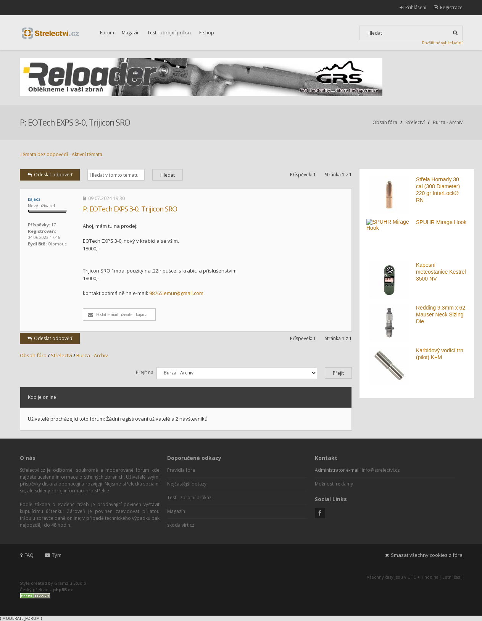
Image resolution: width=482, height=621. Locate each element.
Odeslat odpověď (49, 174)
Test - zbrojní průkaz (169, 32)
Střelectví (415, 122)
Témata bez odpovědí (44, 154)
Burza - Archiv (448, 122)
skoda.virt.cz (180, 525)
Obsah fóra (384, 122)
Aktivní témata (87, 154)
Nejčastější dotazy (186, 484)
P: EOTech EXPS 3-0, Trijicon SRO (75, 122)
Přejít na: (145, 372)
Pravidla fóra (181, 470)
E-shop (206, 32)
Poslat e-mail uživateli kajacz (117, 314)
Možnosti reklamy (334, 484)
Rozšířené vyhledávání (442, 42)
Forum (107, 32)
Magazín (131, 32)
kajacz (34, 199)
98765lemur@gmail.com (176, 293)
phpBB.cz (63, 589)
